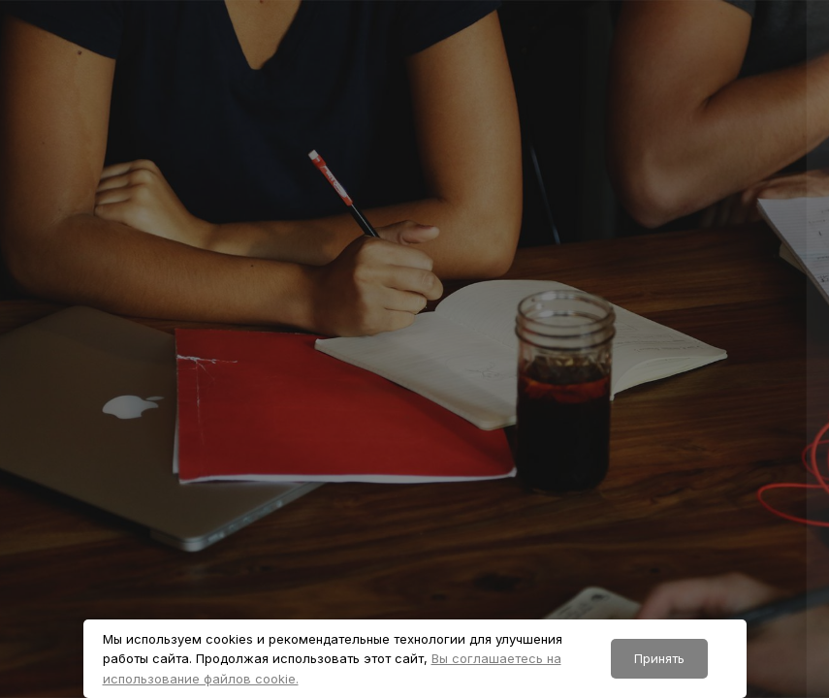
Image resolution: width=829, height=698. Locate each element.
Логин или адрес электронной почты (585, 377)
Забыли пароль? (755, 552)
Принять (659, 658)
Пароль (477, 467)
